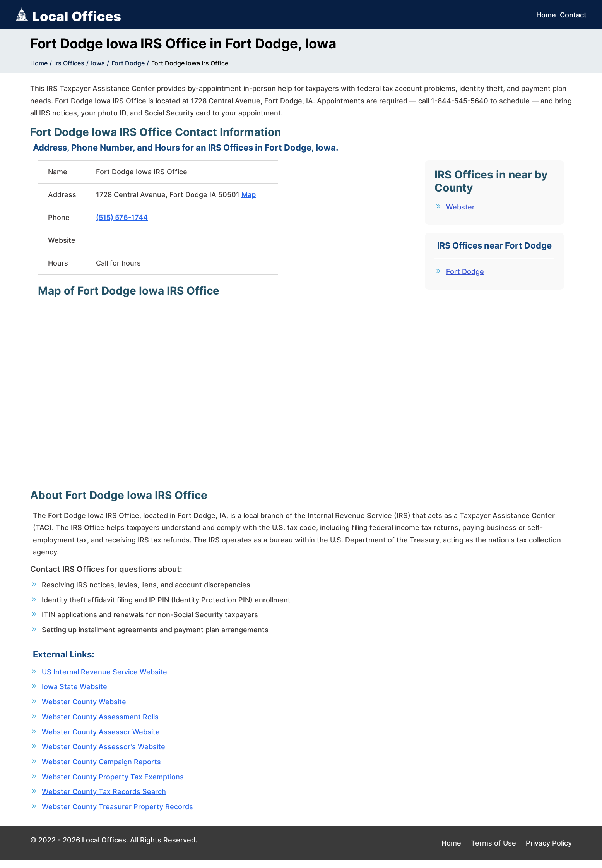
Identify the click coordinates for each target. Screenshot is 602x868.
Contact (573, 15)
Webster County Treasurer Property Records (117, 814)
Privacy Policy (549, 851)
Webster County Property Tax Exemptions (113, 783)
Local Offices (104, 848)
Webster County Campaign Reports (101, 767)
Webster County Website (84, 705)
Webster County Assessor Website (101, 736)
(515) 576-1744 (122, 217)
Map (248, 194)
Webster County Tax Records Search (104, 798)
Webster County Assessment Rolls (100, 721)
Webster (460, 207)
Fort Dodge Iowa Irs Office (189, 63)
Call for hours (118, 263)
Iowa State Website (74, 690)
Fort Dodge (128, 63)
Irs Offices (69, 63)
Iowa (98, 63)
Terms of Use (493, 851)
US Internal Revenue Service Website (104, 674)
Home (546, 15)
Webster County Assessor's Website (103, 752)
